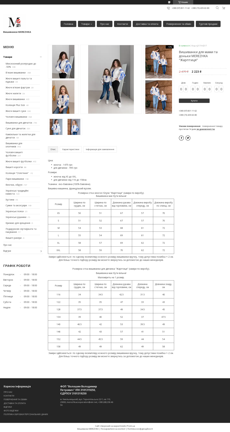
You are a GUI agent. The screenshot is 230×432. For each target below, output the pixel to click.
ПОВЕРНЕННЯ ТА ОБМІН (15, 399)
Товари (85, 23)
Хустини (10, 199)
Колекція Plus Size (15, 105)
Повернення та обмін (178, 23)
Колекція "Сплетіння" (17, 173)
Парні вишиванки (15, 178)
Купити (194, 101)
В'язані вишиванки (16, 72)
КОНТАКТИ (9, 395)
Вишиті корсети (14, 167)
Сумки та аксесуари (16, 205)
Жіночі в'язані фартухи (18, 87)
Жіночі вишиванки (15, 99)
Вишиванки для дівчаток (19, 122)
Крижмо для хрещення (18, 222)
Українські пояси (15, 211)
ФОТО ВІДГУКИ (11, 410)
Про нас (104, 23)
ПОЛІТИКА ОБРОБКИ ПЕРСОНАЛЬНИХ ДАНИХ (26, 414)
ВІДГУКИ (8, 406)
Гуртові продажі (208, 23)
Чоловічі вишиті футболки (14, 154)
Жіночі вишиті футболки (19, 161)
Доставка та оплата (147, 23)
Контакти (122, 23)
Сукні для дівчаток (16, 128)
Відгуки (7, 250)
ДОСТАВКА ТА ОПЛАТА (15, 403)
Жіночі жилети (13, 93)
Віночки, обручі (14, 184)
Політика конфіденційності (140, 429)
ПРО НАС (8, 392)
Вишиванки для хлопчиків (14, 145)
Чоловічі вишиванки (16, 116)
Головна (68, 23)
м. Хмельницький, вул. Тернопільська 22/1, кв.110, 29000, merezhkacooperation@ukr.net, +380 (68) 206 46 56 (86, 402)
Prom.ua (131, 425)
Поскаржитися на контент (113, 429)
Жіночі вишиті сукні (16, 110)
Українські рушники (16, 217)
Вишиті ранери (14, 237)
